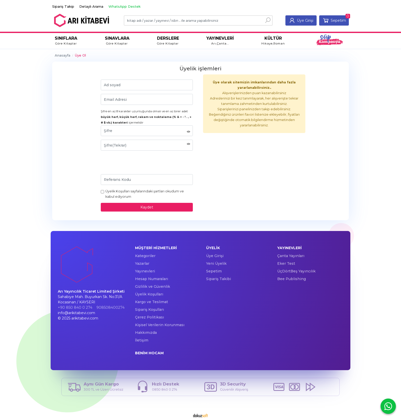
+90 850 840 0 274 (75, 307)
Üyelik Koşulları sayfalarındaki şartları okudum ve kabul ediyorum (144, 194)
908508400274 (110, 307)
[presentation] (140, 164)
